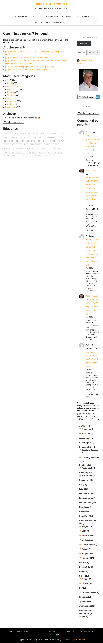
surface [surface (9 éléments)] (42, 152)
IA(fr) (81, 484)
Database (83, 465)
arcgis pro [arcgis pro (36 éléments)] (41, 133)
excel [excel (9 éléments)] (41, 137)
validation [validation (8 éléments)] (36, 156)
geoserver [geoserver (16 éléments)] (20, 141)
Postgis (82, 562)
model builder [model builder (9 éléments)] (35, 145)
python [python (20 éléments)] (30, 148)
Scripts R (86, 553)
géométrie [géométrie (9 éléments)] (31, 141)
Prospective (87, 475)
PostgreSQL (10, 107)
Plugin (10, 83)
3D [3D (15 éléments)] (10, 133)
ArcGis (8, 98)
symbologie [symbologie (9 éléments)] (58, 152)
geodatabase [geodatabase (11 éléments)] (51, 137)
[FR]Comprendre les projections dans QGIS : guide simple (30, 66)
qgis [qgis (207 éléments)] (37, 148)
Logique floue (85, 502)
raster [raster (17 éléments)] (52, 148)
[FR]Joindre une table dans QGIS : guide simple (26, 69)
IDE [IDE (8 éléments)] (39, 141)
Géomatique (84, 472)
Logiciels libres (86, 498)
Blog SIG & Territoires (51, 4)
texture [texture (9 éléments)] (7, 156)
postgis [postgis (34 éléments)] (55, 145)
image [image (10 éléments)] (45, 141)
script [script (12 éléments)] (6, 152)
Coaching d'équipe (90, 450)
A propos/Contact (84, 16)
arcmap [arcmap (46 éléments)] (61, 133)
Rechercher (94, 52)
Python (85, 549)
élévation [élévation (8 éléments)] (46, 156)
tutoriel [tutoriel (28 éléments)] (25, 156)
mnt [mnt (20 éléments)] (25, 145)
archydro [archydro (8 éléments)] (52, 133)
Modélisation (87, 540)
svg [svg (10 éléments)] (49, 152)
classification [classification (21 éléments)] (25, 137)
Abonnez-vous (84, 43)
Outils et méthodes (13, 86)
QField (82, 571)
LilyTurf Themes (78, 639)
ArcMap (10, 104)
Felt (83, 616)
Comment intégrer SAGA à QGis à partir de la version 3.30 (92, 306)
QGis (7, 80)
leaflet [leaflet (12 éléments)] (61, 141)
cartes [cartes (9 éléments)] (14, 137)
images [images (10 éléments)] (53, 141)
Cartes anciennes (51, 16)
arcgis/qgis (84, 438)
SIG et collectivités (87, 592)
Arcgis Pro (11, 101)
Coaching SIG (85, 447)
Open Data (84, 516)
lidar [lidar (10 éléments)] (6, 145)
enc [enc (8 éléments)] (35, 137)
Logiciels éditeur (86, 493)
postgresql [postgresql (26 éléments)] (8, 148)
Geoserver (83, 480)
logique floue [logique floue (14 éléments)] (16, 145)
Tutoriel (85, 583)
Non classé (84, 507)
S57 (81, 588)
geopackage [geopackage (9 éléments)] (8, 141)
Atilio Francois (92, 170)
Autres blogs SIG (41, 22)
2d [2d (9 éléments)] (5, 133)
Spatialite (83, 597)
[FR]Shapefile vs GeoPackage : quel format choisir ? (28, 57)
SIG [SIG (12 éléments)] (13, 152)
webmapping (85, 606)
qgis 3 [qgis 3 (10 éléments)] (44, 148)
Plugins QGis (67, 16)
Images (10, 92)
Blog (9, 16)
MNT (84, 531)
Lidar (81, 489)
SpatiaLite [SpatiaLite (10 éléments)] (21, 152)
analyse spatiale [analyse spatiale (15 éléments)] (20, 133)
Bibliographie (85, 442)
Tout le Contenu (21, 16)
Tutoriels (36, 16)
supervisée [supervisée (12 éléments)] (32, 152)
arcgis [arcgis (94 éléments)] (31, 133)
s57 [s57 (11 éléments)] (59, 148)
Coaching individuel (90, 457)
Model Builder (88, 535)
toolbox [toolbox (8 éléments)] (16, 156)
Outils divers (12, 89)
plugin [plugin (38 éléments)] (46, 145)
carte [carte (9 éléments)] (6, 137)
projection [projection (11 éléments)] (20, 148)
